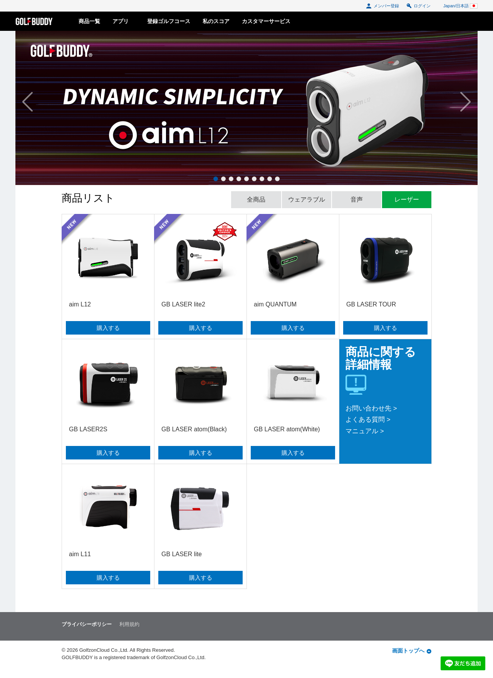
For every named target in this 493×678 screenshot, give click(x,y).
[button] (56, 102)
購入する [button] (108, 328)
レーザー (406, 199)
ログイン (418, 5)
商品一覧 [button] (89, 21)
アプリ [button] (123, 21)
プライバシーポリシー (87, 624)
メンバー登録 (382, 5)
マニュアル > (364, 431)
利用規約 (129, 624)
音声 (356, 199)
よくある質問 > (368, 419)
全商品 (256, 199)
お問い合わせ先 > (371, 408)
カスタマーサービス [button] (266, 21)
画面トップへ (411, 651)
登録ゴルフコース (168, 21)
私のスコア (216, 21)
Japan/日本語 (460, 5)
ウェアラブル (306, 199)
